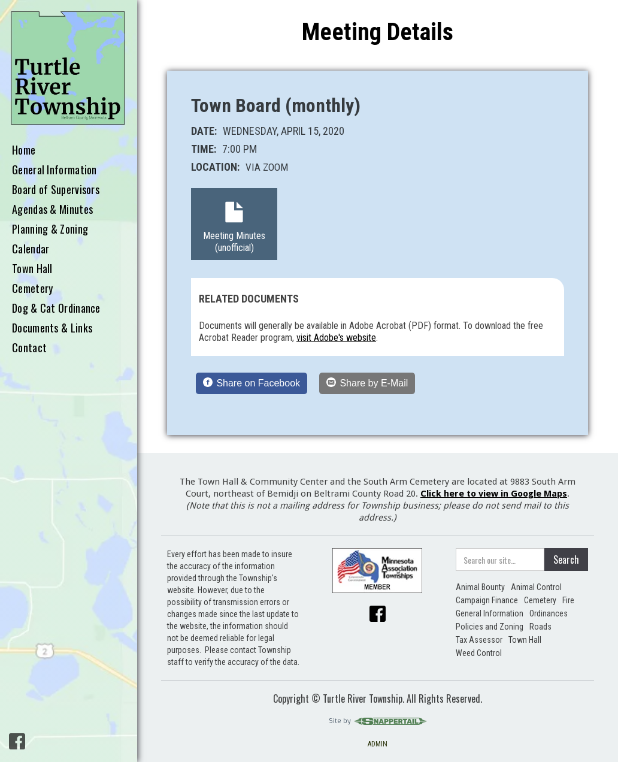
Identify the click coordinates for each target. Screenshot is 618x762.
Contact (29, 348)
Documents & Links (52, 328)
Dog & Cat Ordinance (56, 308)
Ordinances (548, 613)
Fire (568, 600)
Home (23, 150)
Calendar (30, 249)
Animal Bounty (480, 587)
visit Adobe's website (336, 337)
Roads (540, 626)
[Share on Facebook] (251, 383)
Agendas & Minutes (52, 209)
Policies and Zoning (489, 626)
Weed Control (479, 653)
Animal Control (536, 587)
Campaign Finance (487, 600)
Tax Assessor (479, 640)
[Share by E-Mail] (367, 383)
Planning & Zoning (50, 229)
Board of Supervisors (55, 190)
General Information (54, 170)
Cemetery (32, 289)
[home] (68, 68)
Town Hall (32, 269)
